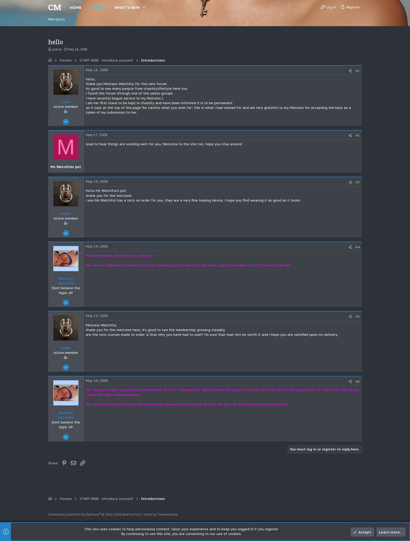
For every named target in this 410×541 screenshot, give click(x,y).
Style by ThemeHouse (161, 514)
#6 (358, 381)
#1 (358, 71)
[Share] (350, 70)
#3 (358, 182)
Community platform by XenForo (94, 514)
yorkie (57, 49)
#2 (358, 135)
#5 (358, 316)
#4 (358, 247)
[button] (144, 7)
